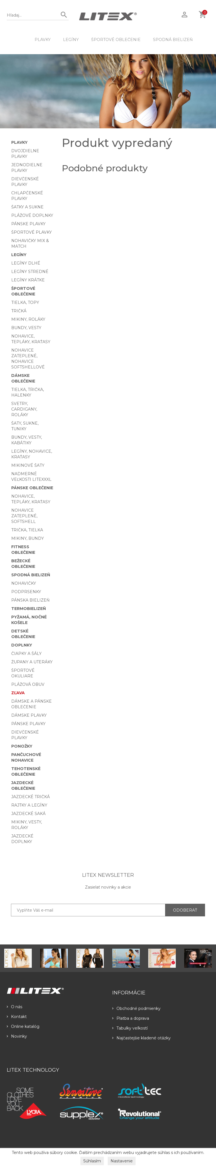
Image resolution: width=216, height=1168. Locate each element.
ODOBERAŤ (185, 910)
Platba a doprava (130, 1018)
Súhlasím (92, 1161)
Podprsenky (26, 591)
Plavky (43, 39)
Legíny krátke (28, 280)
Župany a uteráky (32, 661)
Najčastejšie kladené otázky (141, 1038)
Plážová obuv (27, 684)
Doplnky (21, 645)
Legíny (71, 39)
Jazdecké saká (28, 813)
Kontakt (17, 1016)
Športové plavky (31, 232)
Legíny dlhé (25, 263)
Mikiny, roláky (28, 319)
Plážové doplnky (32, 215)
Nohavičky (23, 583)
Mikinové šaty (27, 465)
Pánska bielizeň (30, 600)
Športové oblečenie (116, 39)
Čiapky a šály (26, 653)
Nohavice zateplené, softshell (24, 516)
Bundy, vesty (26, 327)
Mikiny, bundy (27, 538)
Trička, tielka (27, 529)
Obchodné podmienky (136, 1008)
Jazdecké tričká (30, 796)
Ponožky (21, 746)
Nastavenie (122, 1161)
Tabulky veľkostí (130, 1028)
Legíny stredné (29, 271)
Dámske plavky (29, 715)
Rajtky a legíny (29, 805)
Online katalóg (23, 1026)
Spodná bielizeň (173, 39)
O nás (14, 1006)
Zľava (18, 692)
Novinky (17, 1036)
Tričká (18, 310)
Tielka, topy (25, 302)
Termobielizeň (28, 608)
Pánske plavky (28, 223)
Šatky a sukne (27, 207)
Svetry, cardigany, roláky (24, 409)
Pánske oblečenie (32, 487)
